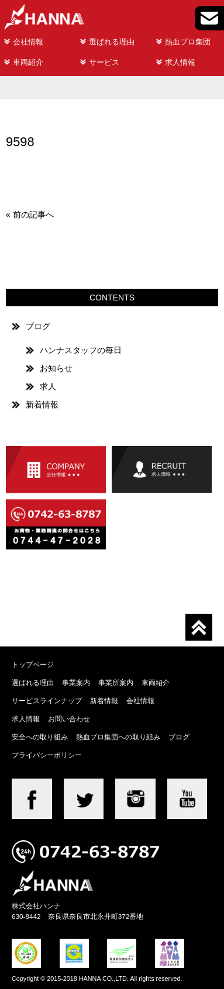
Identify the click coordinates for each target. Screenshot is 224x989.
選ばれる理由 (112, 41)
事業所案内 (115, 682)
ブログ (38, 326)
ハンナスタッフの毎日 (81, 350)
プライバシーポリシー (47, 755)
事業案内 (76, 682)
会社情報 (28, 41)
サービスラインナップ (47, 700)
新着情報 (42, 404)
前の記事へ (33, 214)
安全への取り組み (40, 737)
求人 (48, 386)
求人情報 (180, 62)
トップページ (33, 664)
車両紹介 (28, 62)
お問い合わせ (69, 718)
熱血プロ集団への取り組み (118, 737)
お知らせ (56, 368)
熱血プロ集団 (188, 41)
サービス (104, 62)
